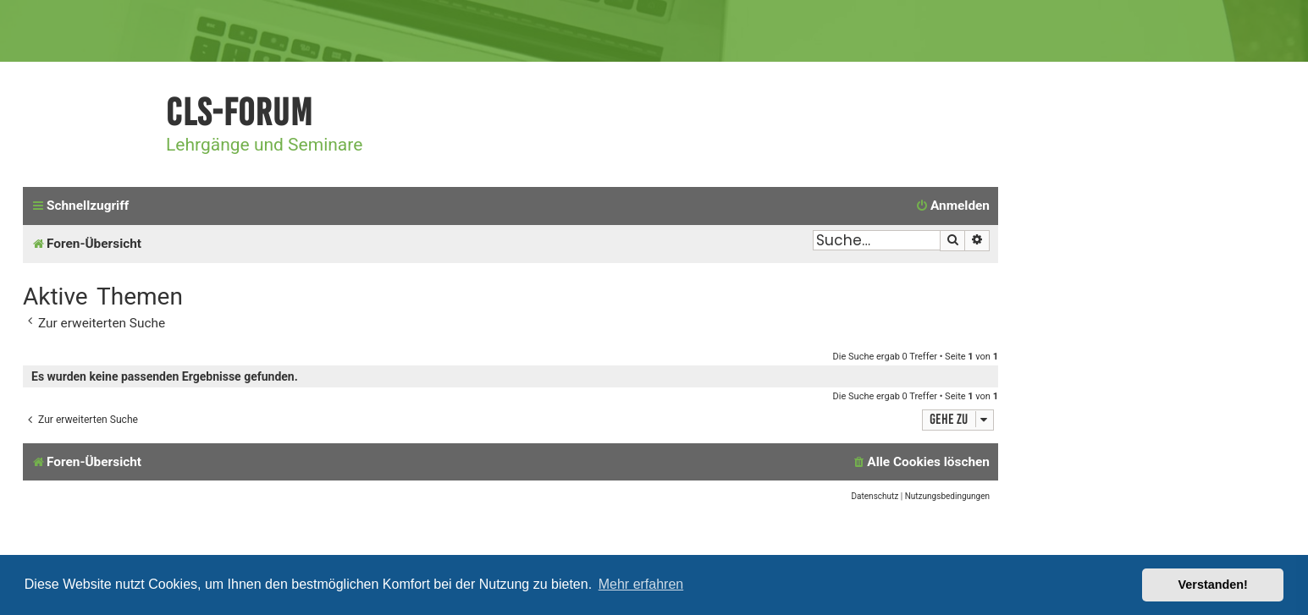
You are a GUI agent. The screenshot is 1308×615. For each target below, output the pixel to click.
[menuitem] (952, 206)
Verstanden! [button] (1213, 584)
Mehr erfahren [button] (641, 584)
